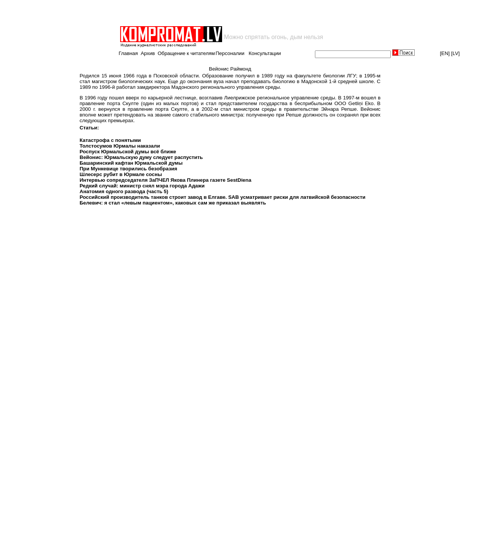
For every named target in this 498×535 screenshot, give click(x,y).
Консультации (265, 53)
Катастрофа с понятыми (110, 140)
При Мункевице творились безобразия (128, 169)
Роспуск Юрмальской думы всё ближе (128, 151)
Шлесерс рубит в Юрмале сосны (121, 174)
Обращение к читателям (186, 53)
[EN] (445, 53)
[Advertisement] (207, 13)
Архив (148, 53)
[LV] (455, 53)
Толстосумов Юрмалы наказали (120, 146)
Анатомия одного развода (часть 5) (124, 191)
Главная (128, 53)
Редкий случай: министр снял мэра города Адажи (142, 186)
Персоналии (230, 53)
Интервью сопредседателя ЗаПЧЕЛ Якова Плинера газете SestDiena (165, 180)
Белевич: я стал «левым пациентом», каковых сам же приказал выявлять (173, 203)
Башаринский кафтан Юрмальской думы (131, 163)
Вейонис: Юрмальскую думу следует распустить (141, 157)
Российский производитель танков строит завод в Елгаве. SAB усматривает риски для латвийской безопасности (222, 197)
